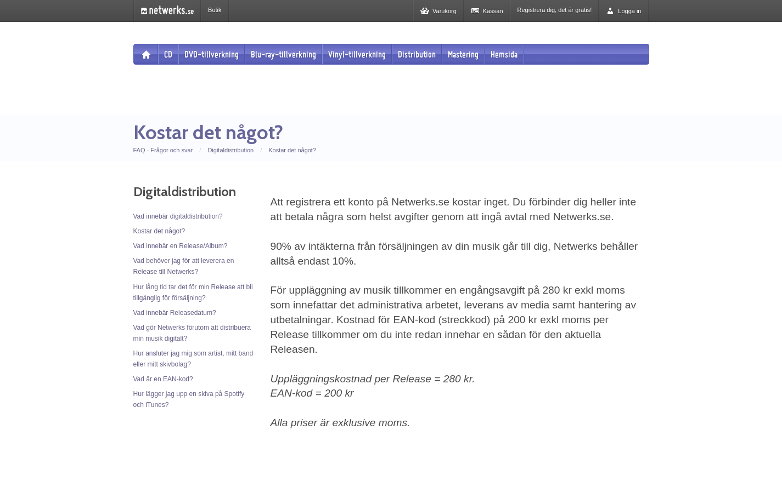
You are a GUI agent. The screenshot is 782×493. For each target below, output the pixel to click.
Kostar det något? (292, 150)
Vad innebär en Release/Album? (180, 246)
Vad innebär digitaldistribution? (178, 216)
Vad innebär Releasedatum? (174, 313)
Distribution (417, 54)
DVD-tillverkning (211, 54)
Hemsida (504, 54)
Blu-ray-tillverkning (283, 54)
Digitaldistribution (230, 150)
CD (168, 54)
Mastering (463, 54)
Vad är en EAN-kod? (163, 379)
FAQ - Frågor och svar (163, 150)
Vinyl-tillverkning (357, 54)
